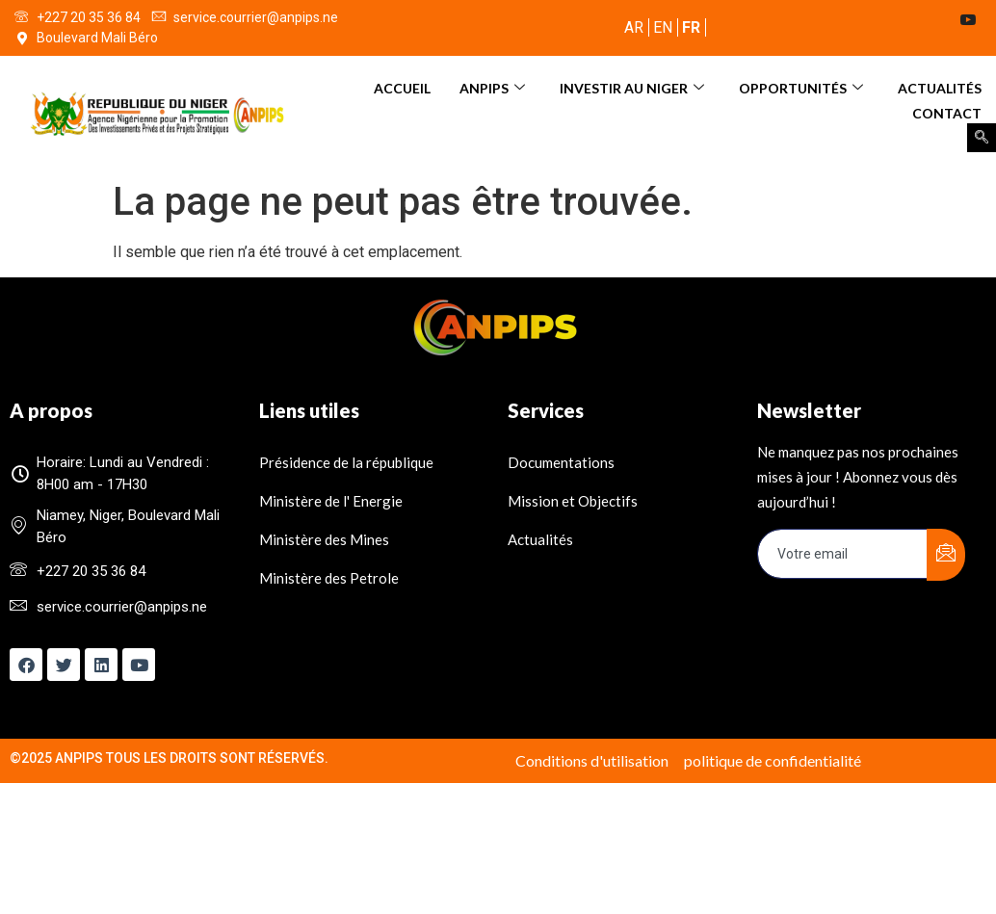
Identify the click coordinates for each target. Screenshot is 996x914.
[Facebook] (859, 21)
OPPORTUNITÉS (801, 87)
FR (691, 27)
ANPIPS (492, 87)
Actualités (940, 87)
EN (662, 27)
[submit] (946, 555)
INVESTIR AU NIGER (632, 87)
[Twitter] (897, 21)
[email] (843, 554)
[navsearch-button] (981, 137)
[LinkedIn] (936, 21)
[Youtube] (974, 21)
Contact (947, 111)
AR (633, 27)
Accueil (402, 87)
